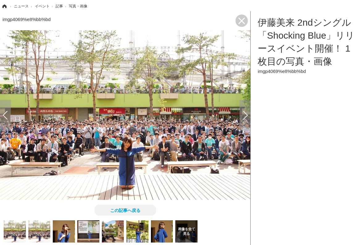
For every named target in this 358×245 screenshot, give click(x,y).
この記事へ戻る (125, 210)
